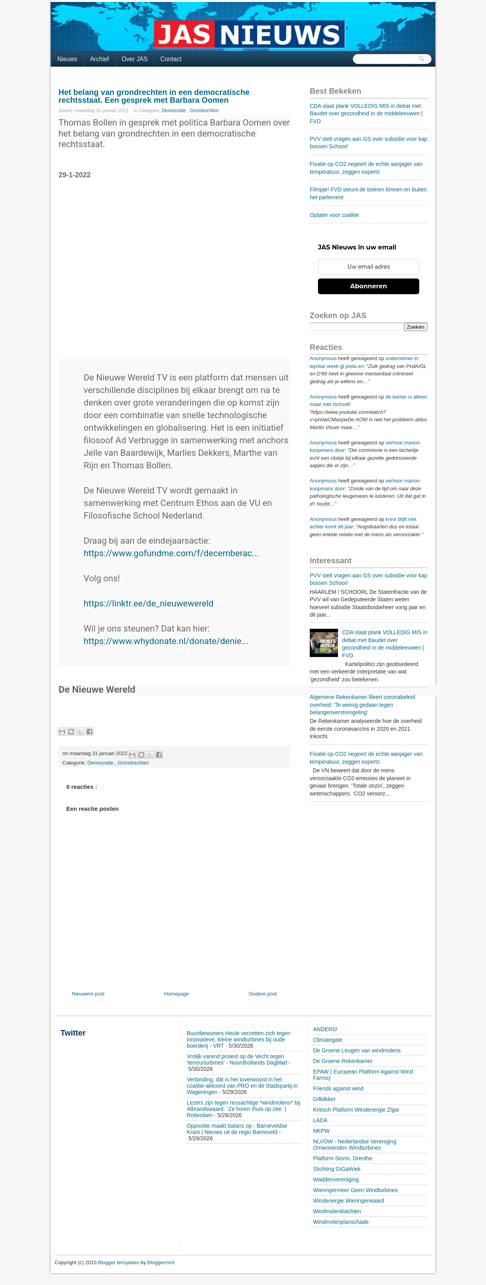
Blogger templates (119, 1262)
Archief (99, 59)
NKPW (321, 1131)
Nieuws (67, 59)
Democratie (174, 110)
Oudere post (262, 994)
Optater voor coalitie (334, 215)
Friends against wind (338, 1088)
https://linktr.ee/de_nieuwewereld (149, 603)
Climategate (328, 1040)
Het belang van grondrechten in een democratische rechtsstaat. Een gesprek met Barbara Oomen (154, 96)
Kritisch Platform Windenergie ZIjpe (356, 1110)
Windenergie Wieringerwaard (348, 1201)
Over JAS (135, 59)
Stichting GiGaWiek (337, 1169)
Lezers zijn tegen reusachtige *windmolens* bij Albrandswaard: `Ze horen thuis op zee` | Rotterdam (243, 1108)
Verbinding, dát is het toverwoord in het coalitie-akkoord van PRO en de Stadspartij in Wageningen (242, 1085)
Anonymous (323, 358)
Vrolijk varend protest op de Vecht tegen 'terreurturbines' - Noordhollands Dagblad (237, 1059)
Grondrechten (204, 110)
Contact (170, 59)
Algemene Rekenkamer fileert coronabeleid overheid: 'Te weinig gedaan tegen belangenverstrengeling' (362, 704)
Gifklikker (324, 1099)
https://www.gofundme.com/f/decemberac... (171, 553)
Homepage (176, 994)
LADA (320, 1120)
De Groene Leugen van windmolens (357, 1050)
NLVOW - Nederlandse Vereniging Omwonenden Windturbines (354, 1144)
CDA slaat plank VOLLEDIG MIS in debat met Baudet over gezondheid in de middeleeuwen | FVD (366, 113)
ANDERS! (325, 1029)
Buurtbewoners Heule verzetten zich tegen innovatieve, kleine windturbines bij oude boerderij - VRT (239, 1039)
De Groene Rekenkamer (343, 1061)
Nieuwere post (88, 994)
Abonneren (368, 286)
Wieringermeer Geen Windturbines (355, 1190)
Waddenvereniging (336, 1179)
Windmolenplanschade (341, 1222)
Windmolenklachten (337, 1211)
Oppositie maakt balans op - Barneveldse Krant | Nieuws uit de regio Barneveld (237, 1129)
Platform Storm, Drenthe (343, 1158)
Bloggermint (160, 1262)
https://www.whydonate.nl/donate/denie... (166, 641)
